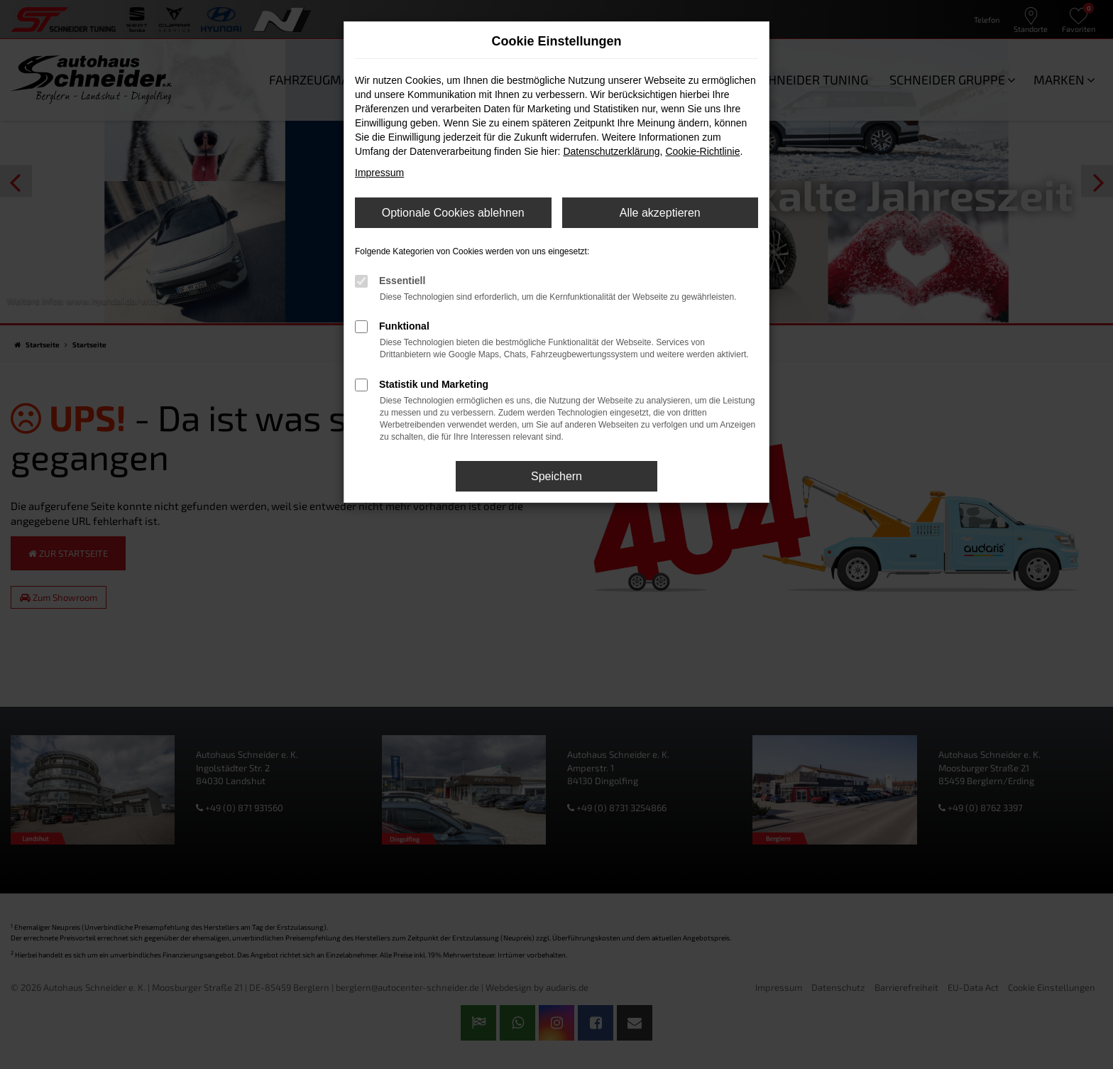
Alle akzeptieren (660, 213)
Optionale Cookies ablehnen (453, 213)
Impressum (379, 172)
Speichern (556, 476)
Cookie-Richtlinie (702, 151)
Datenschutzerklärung (611, 151)
